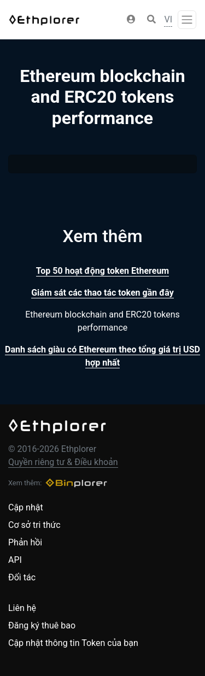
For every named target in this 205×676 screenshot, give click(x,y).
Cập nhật (25, 507)
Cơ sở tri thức (34, 525)
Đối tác (22, 577)
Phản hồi (25, 542)
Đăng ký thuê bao (41, 625)
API (15, 560)
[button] (131, 20)
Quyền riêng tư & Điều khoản (63, 462)
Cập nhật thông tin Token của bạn (73, 643)
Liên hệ (22, 608)
